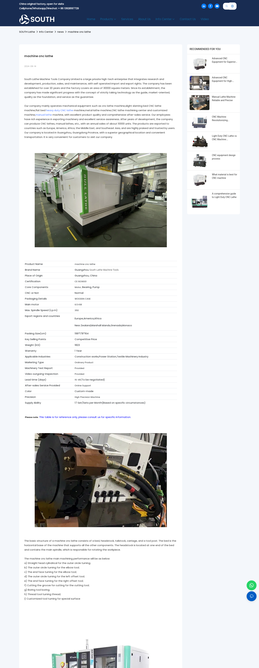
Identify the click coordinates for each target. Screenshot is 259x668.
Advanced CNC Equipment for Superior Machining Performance (224, 60)
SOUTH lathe (27, 31)
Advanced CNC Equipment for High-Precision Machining (222, 79)
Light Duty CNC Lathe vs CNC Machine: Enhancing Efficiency (224, 138)
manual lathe (44, 114)
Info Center (46, 31)
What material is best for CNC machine (224, 176)
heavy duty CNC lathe (59, 110)
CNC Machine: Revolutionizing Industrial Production (222, 118)
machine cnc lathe (79, 31)
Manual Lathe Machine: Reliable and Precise (224, 98)
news (60, 31)
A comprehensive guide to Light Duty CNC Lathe (224, 195)
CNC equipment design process (224, 157)
